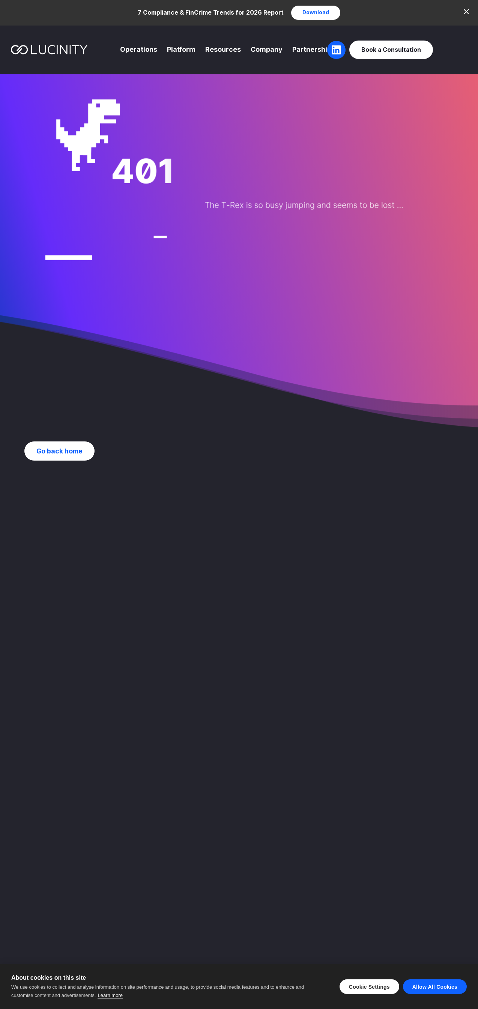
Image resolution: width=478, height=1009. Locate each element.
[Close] (466, 11)
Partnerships (313, 49)
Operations (138, 49)
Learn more (110, 995)
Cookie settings (369, 987)
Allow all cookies (434, 987)
